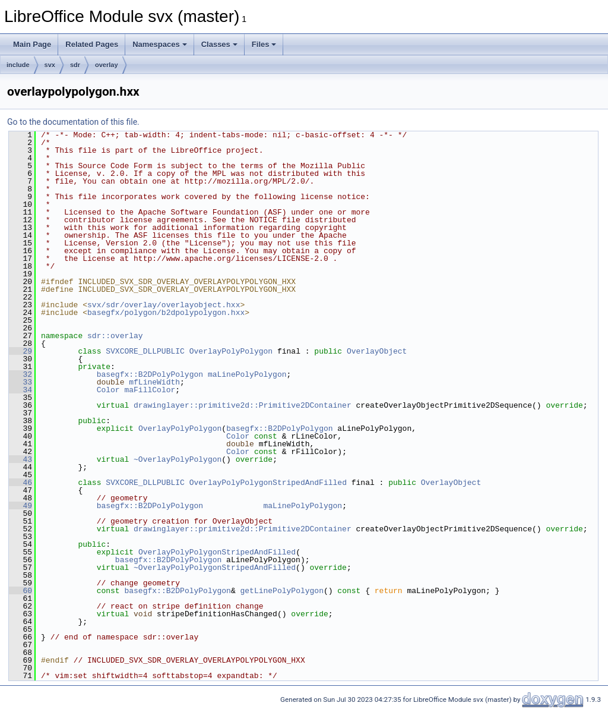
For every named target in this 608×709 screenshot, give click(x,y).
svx (50, 64)
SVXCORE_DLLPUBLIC (145, 351)
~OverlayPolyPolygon (177, 459)
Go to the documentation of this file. (73, 122)
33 (20, 382)
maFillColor (149, 390)
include (18, 64)
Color (108, 390)
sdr (75, 64)
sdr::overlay (115, 335)
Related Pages (91, 44)
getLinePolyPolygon (281, 590)
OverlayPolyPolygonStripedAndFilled (268, 482)
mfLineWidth (154, 382)
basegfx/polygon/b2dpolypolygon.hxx (166, 312)
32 (20, 374)
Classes (219, 44)
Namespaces (159, 44)
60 (20, 590)
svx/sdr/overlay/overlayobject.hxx (163, 305)
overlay (106, 64)
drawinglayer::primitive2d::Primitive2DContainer (243, 405)
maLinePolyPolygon (247, 374)
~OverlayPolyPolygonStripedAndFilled (215, 567)
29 (20, 351)
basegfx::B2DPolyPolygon (150, 374)
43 (20, 459)
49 (20, 505)
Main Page (32, 44)
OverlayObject (377, 351)
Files (264, 44)
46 (20, 482)
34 (20, 390)
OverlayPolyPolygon (231, 351)
